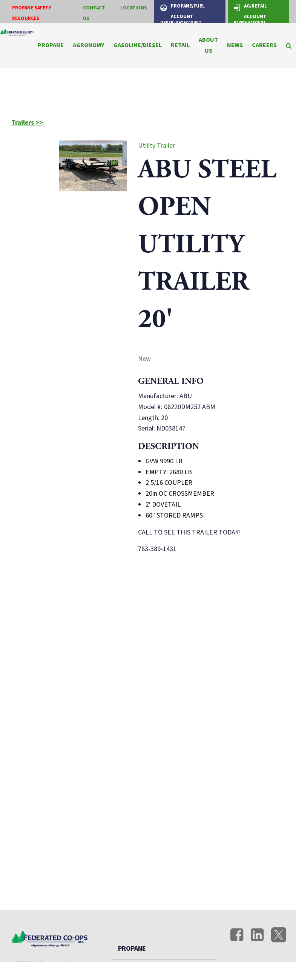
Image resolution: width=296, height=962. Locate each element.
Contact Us (94, 13)
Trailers (23, 122)
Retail (180, 45)
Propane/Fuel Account (182, 13)
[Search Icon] (288, 45)
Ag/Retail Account (250, 13)
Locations (133, 8)
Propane (51, 45)
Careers (264, 45)
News (235, 45)
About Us (208, 45)
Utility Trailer (156, 145)
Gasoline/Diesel (137, 45)
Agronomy (88, 45)
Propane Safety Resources (31, 13)
